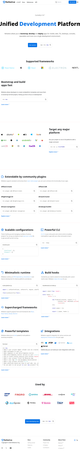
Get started (72, 2)
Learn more (5, 104)
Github (60, 445)
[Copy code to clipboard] (50, 45)
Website (60, 443)
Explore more (53, 152)
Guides (29, 447)
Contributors (46, 447)
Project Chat (46, 442)
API (36, 2)
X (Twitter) (45, 445)
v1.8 (18, 2)
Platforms (30, 445)
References (30, 2)
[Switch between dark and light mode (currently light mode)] (77, 2)
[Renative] (9, 2)
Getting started (31, 442)
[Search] (61, 2)
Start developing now (32, 421)
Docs (23, 2)
